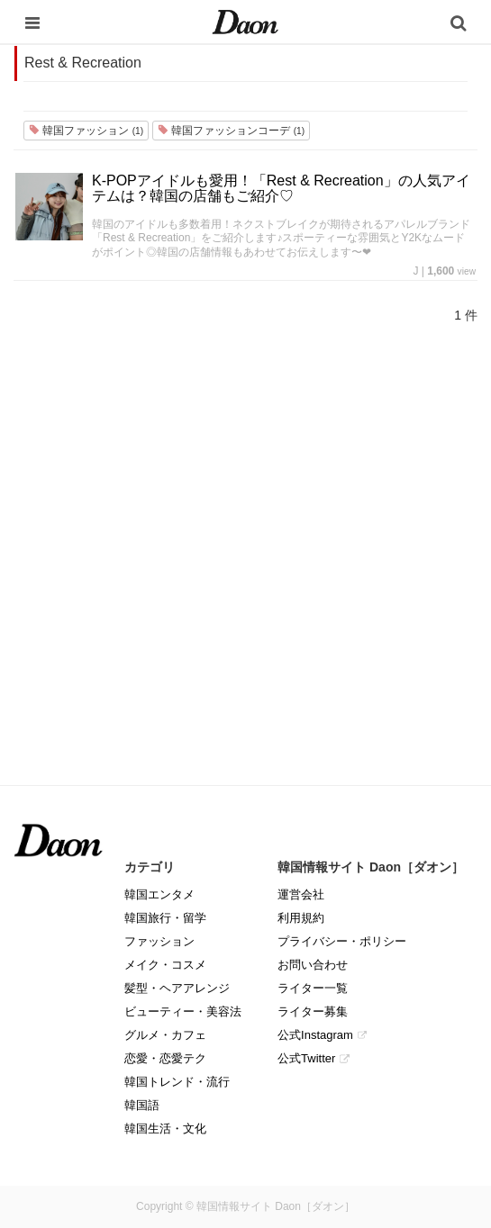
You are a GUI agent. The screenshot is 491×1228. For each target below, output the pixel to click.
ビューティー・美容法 (182, 1011)
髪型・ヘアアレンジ (177, 988)
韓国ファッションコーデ (231, 130)
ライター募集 (312, 1011)
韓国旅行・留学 (165, 918)
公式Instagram (315, 1035)
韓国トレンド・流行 (177, 1081)
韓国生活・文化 (165, 1128)
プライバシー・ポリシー (341, 941)
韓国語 (141, 1105)
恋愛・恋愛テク (165, 1058)
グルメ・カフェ (165, 1035)
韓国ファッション (86, 130)
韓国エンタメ (159, 894)
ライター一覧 (312, 988)
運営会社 (300, 894)
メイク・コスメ (165, 964)
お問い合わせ (312, 964)
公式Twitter (306, 1058)
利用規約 (300, 918)
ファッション (159, 941)
